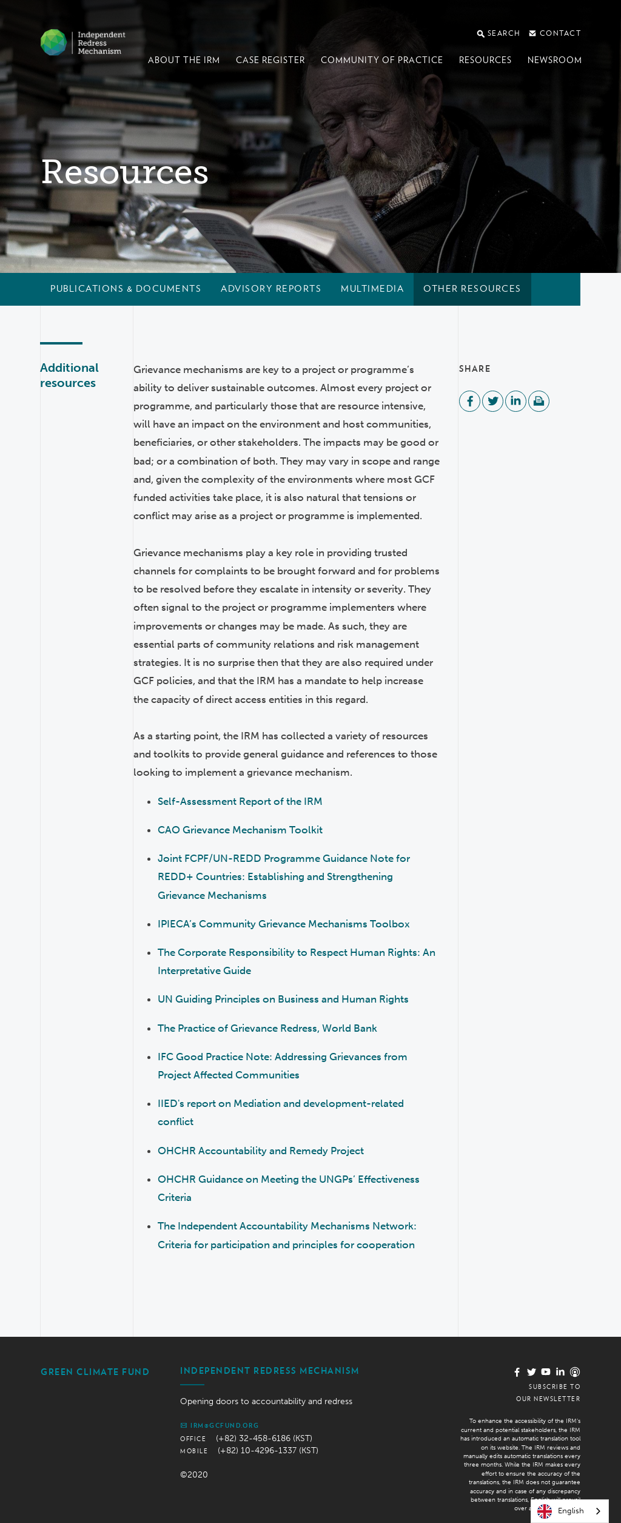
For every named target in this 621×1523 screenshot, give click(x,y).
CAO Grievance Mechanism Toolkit (240, 830)
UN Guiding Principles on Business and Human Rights (283, 999)
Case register (270, 60)
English (560, 1511)
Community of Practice (382, 60)
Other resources (472, 288)
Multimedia (372, 288)
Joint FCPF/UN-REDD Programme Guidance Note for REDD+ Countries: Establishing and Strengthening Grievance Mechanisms (284, 876)
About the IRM (184, 60)
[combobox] (570, 1511)
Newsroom (555, 60)
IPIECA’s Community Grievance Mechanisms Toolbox (284, 924)
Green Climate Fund (95, 1372)
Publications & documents (125, 288)
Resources (485, 60)
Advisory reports (271, 288)
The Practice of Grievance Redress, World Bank (267, 1028)
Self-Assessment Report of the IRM (240, 801)
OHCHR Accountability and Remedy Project (261, 1151)
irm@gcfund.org (219, 1425)
